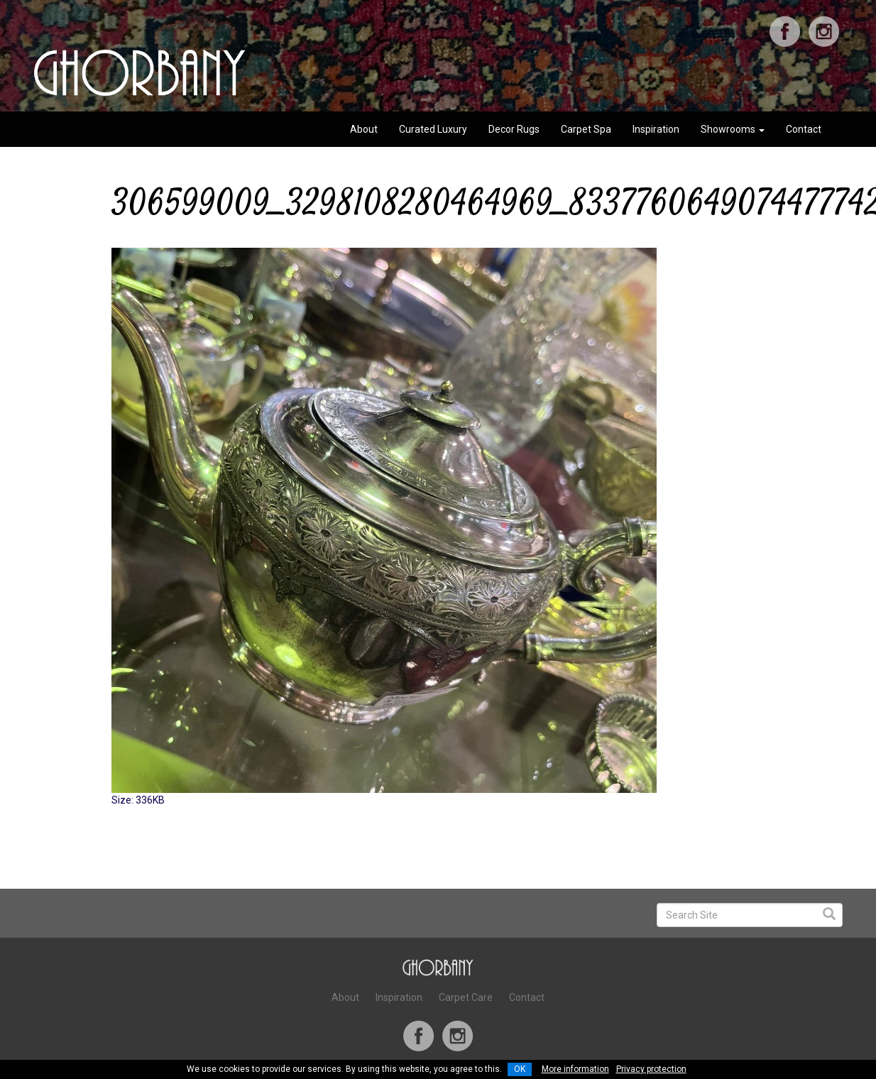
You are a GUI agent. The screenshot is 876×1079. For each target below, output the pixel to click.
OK (519, 1069)
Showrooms (733, 129)
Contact (803, 129)
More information (575, 1069)
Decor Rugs (514, 129)
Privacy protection (651, 1069)
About (364, 129)
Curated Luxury (433, 129)
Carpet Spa (586, 129)
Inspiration (656, 129)
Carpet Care (466, 997)
